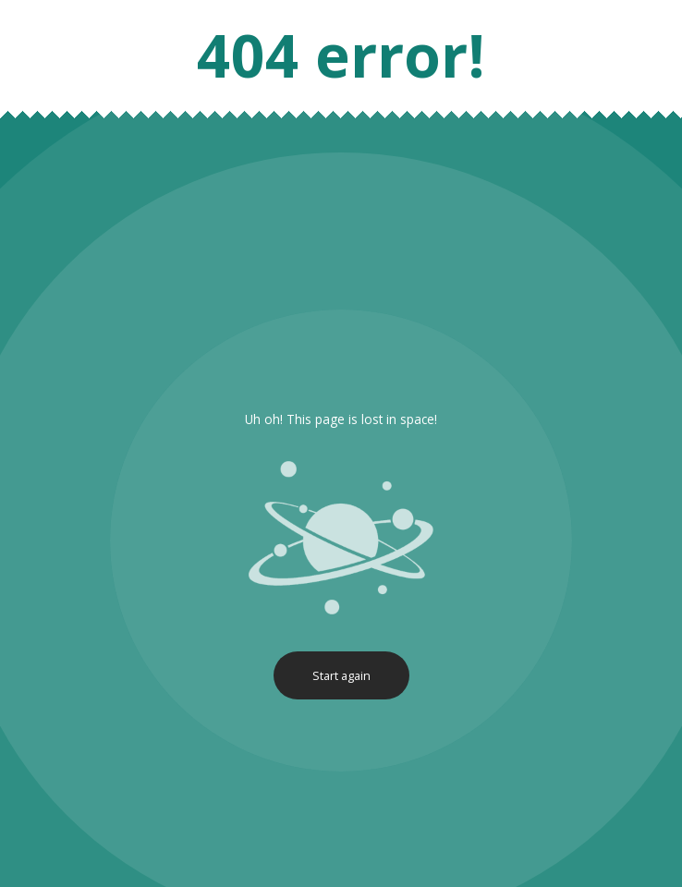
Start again (341, 675)
